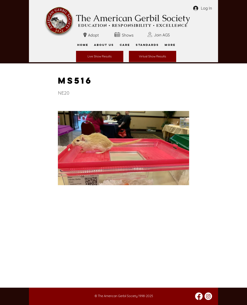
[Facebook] (199, 296)
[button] (170, 45)
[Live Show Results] (100, 56)
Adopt (93, 35)
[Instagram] (208, 296)
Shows (128, 35)
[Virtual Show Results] (152, 56)
